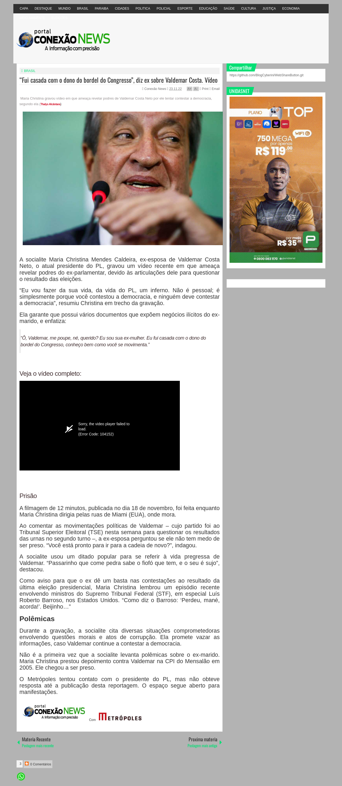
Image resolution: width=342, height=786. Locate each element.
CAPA (24, 8)
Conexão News (155, 89)
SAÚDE (229, 8)
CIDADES (122, 8)
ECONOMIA (291, 8)
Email (214, 89)
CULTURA (248, 8)
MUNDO (65, 8)
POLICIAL (164, 8)
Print (204, 89)
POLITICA (142, 8)
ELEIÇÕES (59, 18)
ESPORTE (185, 8)
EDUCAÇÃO (208, 8)
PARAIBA (101, 8)
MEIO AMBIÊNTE (32, 18)
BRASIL (82, 8)
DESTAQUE (43, 8)
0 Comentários (38, 764)
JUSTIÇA (269, 8)
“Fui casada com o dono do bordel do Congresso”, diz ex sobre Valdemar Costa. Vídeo (118, 80)
